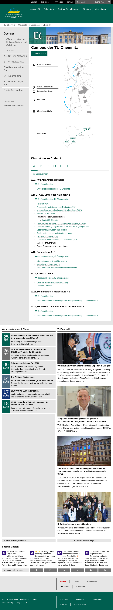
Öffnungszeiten (62, 199)
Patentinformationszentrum (48, 264)
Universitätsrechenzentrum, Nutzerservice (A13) (57, 239)
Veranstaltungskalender (16, 540)
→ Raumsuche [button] (39, 54)
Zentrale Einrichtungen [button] (68, 9)
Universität (64, 587)
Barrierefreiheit (80, 604)
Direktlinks (46, 2)
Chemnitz (80, 587)
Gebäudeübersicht (44, 184)
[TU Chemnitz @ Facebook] (36, 570)
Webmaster (7, 603)
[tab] (34, 166)
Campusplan (92, 582)
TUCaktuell (63, 329)
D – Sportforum (12, 76)
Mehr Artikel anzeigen (86, 540)
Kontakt (70, 2)
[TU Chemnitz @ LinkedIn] (64, 570)
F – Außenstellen (13, 90)
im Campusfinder (40, 174)
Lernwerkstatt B (91, 316)
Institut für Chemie (50, 220)
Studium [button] (87, 9)
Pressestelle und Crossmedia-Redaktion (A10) (56, 207)
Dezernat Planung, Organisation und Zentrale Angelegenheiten (63, 226)
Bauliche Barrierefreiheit (14, 106)
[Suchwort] (84, 2)
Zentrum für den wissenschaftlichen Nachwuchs (57, 268)
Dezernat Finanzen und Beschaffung (52, 282)
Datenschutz (97, 600)
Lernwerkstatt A (91, 301)
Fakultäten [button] (49, 9)
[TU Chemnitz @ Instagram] (50, 570)
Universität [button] (35, 9)
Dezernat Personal (45, 286)
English (34, 2)
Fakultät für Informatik (46, 213)
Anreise (10, 50)
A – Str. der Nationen (15, 56)
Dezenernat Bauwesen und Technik (52, 230)
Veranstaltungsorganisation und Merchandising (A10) (59, 210)
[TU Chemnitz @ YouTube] (104, 570)
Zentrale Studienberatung (47, 236)
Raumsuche (9, 102)
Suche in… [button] (100, 2)
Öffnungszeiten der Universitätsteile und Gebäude (16, 42)
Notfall (63, 582)
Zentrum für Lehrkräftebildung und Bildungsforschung (59, 301)
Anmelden (59, 2)
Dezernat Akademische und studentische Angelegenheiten (61, 223)
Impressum (80, 600)
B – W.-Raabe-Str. (14, 61)
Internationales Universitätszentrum (52, 261)
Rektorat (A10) (43, 204)
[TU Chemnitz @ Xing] (77, 570)
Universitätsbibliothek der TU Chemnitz (53, 189)
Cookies (63, 604)
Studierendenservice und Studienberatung (55, 233)
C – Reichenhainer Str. (14, 69)
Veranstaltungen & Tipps (15, 329)
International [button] (100, 9)
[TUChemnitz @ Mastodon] (91, 570)
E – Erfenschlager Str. (14, 83)
